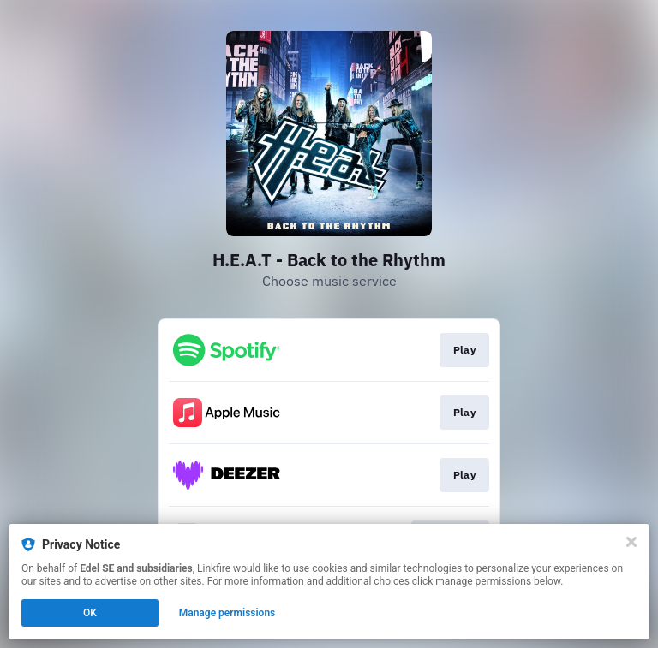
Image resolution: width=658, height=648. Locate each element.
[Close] (631, 542)
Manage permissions (227, 613)
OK (90, 613)
